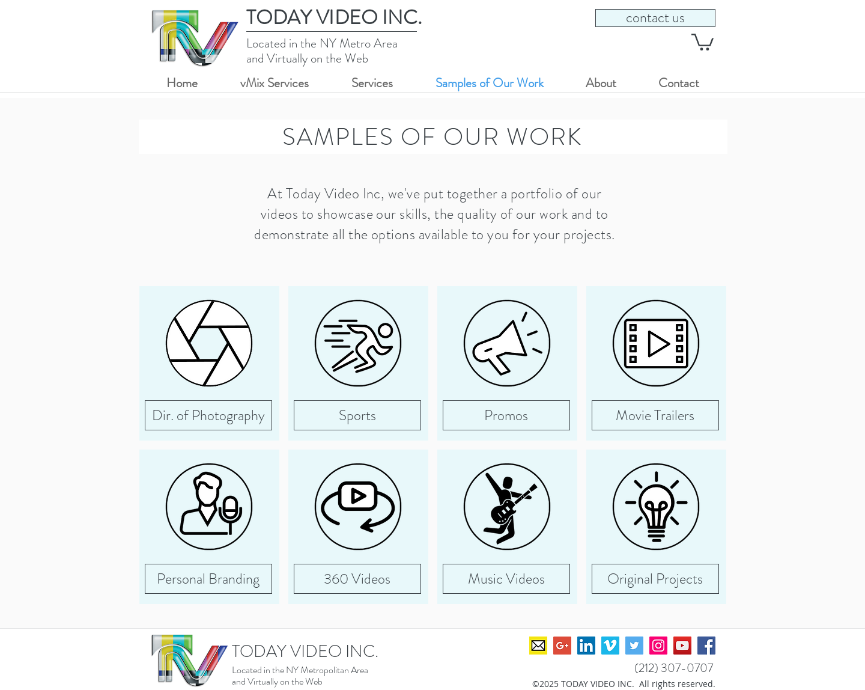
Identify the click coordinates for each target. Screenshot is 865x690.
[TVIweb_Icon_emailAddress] (538, 646)
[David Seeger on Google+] (562, 646)
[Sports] (357, 415)
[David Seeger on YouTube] (682, 646)
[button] (702, 41)
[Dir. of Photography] (208, 415)
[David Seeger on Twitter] (634, 646)
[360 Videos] (357, 579)
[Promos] (506, 415)
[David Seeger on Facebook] (706, 646)
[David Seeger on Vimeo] (610, 646)
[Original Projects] (655, 579)
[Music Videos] (506, 579)
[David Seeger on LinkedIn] (586, 646)
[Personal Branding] (208, 579)
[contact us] (655, 18)
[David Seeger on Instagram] (658, 646)
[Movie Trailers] (655, 415)
